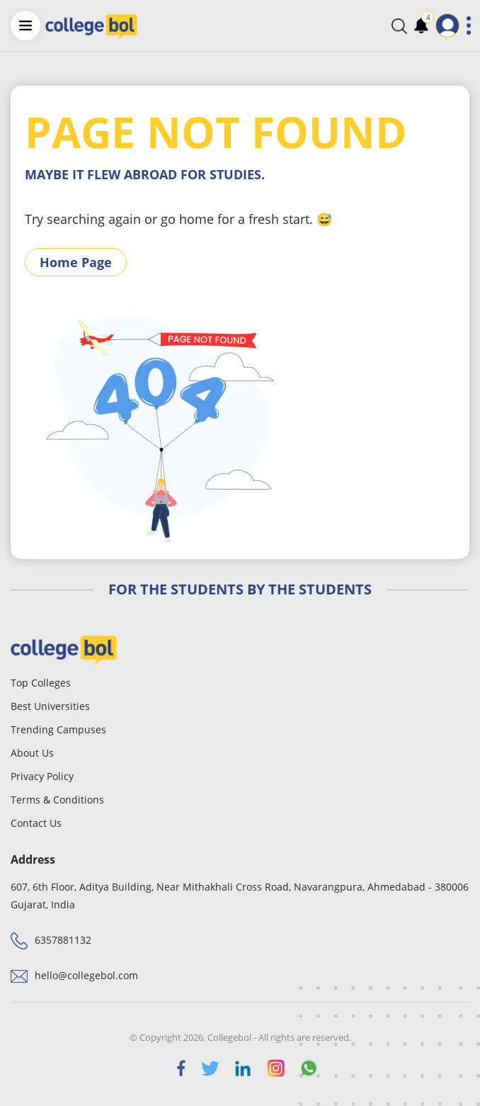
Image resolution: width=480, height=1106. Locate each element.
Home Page (76, 262)
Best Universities (50, 706)
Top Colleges (41, 682)
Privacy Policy (42, 776)
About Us (32, 753)
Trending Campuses (58, 729)
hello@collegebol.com (86, 975)
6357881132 (63, 940)
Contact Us (36, 823)
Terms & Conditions (57, 799)
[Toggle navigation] (468, 25)
